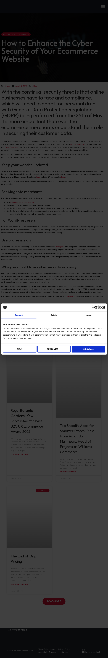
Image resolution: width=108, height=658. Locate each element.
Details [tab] (54, 315)
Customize (54, 349)
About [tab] (89, 315)
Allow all (88, 349)
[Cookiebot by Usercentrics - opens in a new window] (93, 307)
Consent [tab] (19, 315)
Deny (19, 349)
